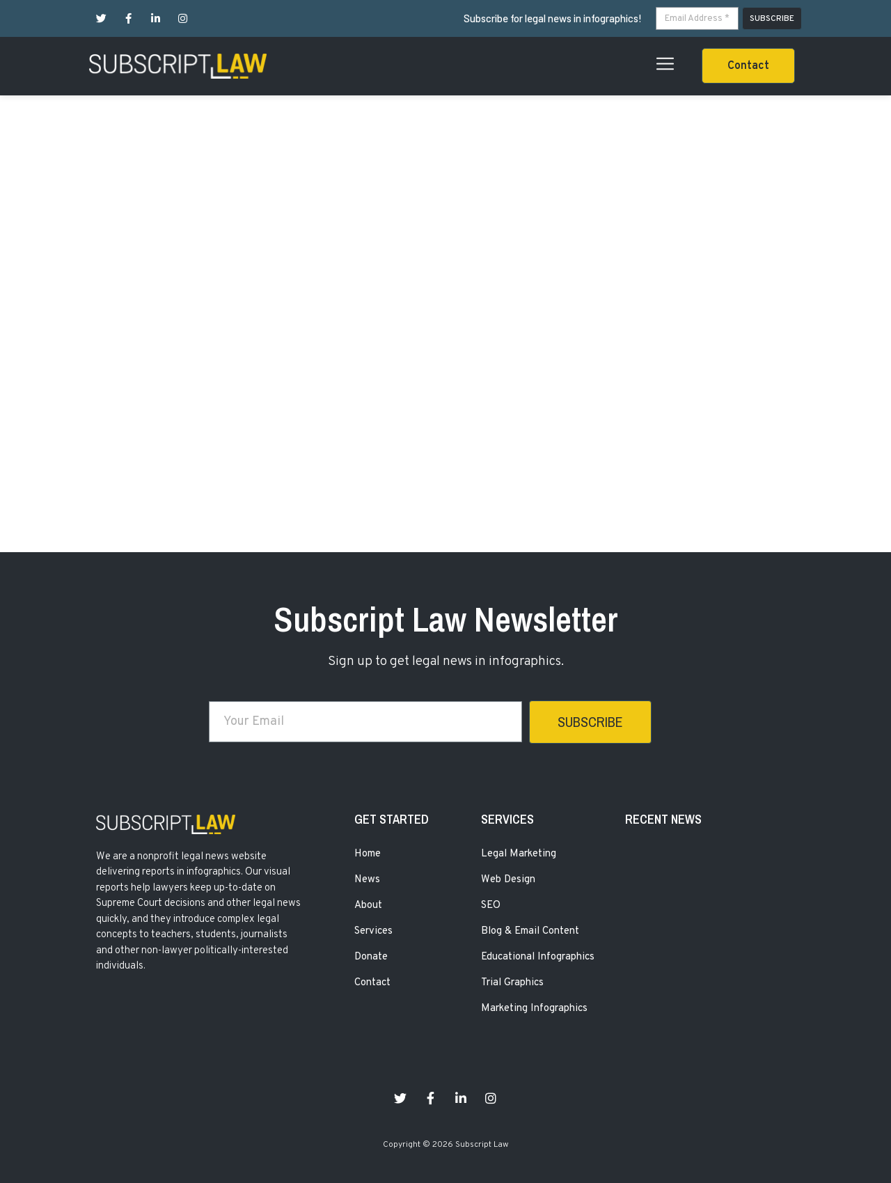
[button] (748, 66)
